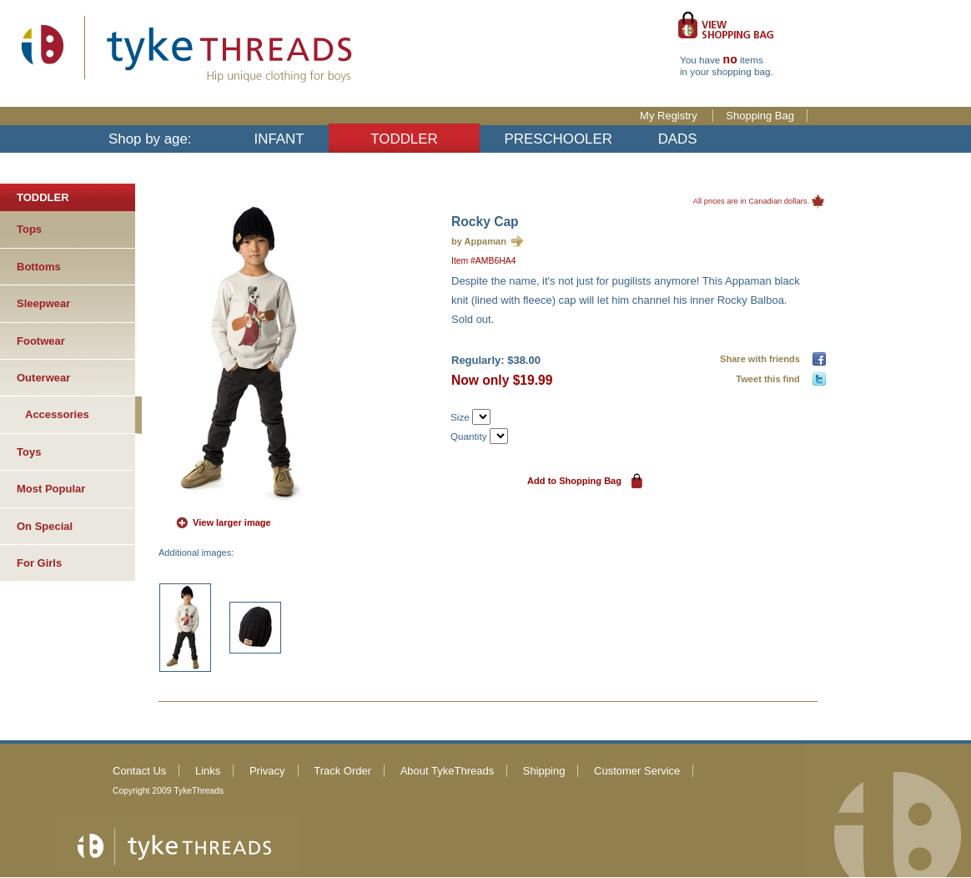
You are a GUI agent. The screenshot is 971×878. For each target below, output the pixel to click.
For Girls (39, 563)
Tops (29, 229)
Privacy (267, 770)
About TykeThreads (447, 770)
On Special (45, 526)
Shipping (544, 770)
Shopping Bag (760, 115)
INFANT (279, 139)
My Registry (670, 115)
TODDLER (403, 139)
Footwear (41, 341)
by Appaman (478, 241)
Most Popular (51, 488)
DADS (677, 139)
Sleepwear (43, 303)
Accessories (57, 414)
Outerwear (43, 377)
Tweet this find (770, 379)
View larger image (232, 522)
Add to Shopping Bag (574, 481)
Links (207, 770)
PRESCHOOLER (558, 139)
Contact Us (139, 770)
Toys (29, 452)
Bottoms (39, 266)
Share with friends (762, 359)
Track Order (342, 770)
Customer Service (637, 770)
